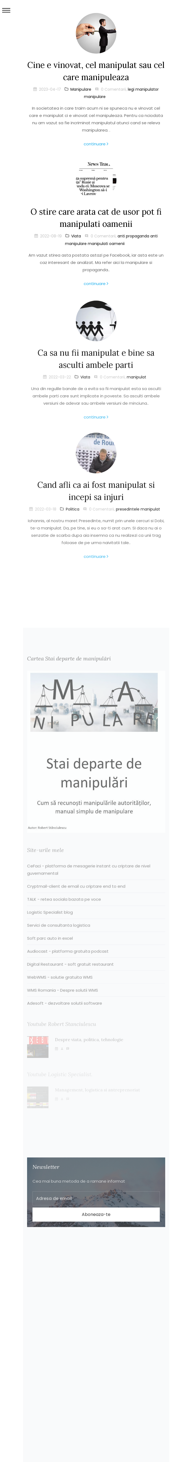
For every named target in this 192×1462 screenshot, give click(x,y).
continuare (96, 144)
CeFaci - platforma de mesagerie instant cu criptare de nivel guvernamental (88, 878)
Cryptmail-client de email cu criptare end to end (76, 895)
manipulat (136, 379)
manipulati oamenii (106, 243)
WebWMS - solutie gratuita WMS (60, 986)
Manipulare (78, 89)
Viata (73, 236)
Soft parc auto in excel (50, 947)
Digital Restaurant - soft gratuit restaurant (70, 973)
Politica (69, 512)
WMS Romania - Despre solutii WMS (62, 999)
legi (131, 89)
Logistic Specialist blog (50, 921)
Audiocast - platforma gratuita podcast (68, 960)
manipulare (95, 96)
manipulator (147, 89)
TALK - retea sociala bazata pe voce (64, 908)
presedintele (127, 512)
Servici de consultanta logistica (58, 934)
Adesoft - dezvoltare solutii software (64, 1012)
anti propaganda (133, 236)
